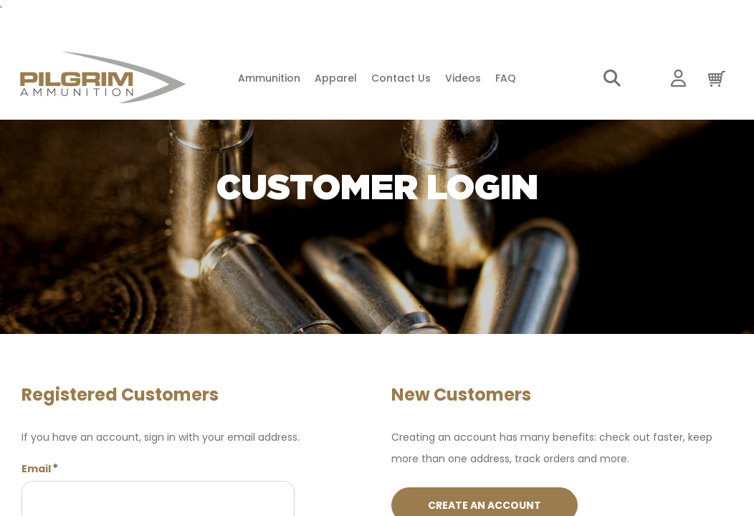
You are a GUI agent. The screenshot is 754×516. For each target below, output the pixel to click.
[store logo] (102, 78)
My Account (679, 79)
